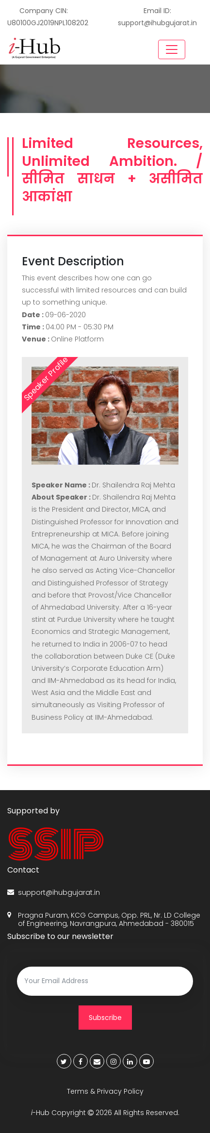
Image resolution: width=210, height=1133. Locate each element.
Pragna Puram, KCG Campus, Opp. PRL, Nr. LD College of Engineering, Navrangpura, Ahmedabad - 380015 (103, 919)
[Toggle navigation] (171, 49)
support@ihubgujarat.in (53, 893)
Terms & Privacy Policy (105, 1091)
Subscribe (105, 1017)
